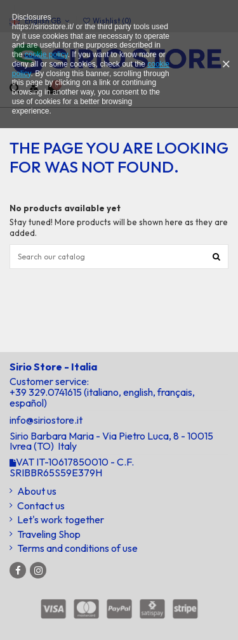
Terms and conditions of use (77, 548)
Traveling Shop (49, 534)
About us (36, 491)
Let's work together (60, 519)
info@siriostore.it (46, 420)
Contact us (41, 505)
